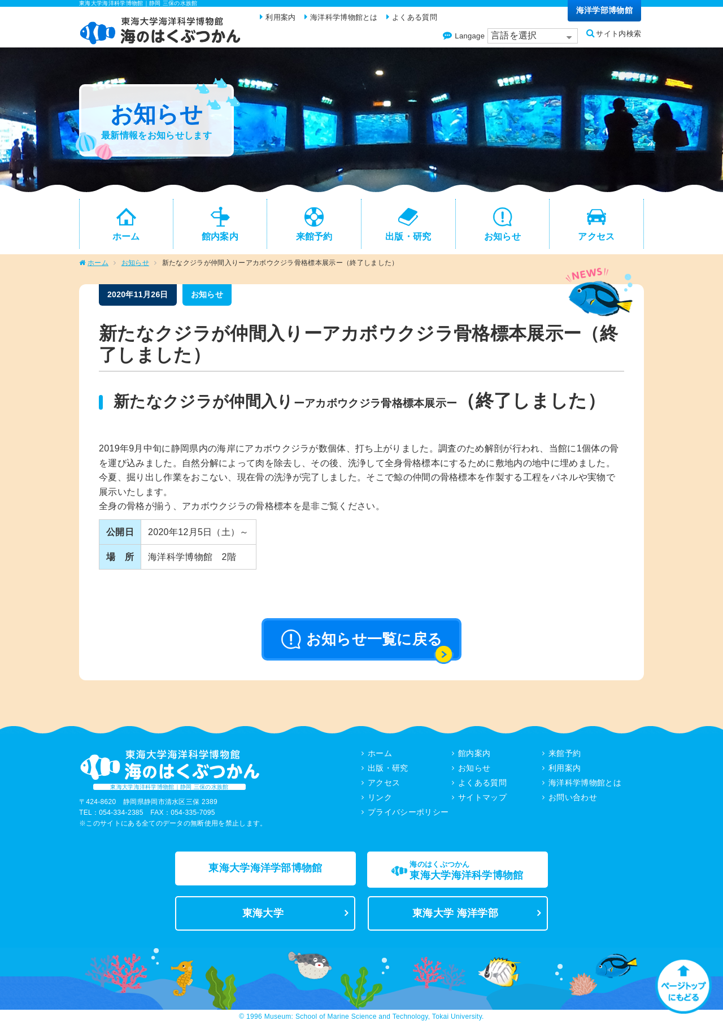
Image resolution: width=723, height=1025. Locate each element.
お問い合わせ (572, 797)
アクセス (384, 783)
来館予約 (564, 753)
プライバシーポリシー (408, 812)
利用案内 (564, 768)
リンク (380, 797)
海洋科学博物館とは (584, 783)
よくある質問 (482, 783)
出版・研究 (388, 768)
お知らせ (135, 263)
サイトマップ (482, 797)
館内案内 (474, 753)
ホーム (98, 263)
